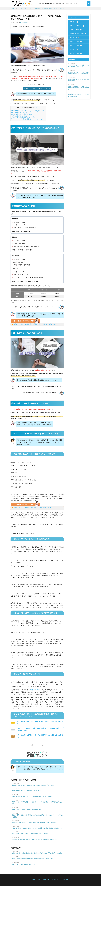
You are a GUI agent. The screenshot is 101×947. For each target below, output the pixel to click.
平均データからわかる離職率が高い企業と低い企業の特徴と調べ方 (32, 508)
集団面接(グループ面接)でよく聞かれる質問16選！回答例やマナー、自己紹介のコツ (35, 822)
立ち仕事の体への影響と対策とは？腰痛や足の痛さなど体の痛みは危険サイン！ (34, 839)
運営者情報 (46, 879)
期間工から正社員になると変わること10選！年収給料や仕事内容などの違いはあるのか (78, 88)
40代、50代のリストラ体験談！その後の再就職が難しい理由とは (30, 833)
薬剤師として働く (76, 41)
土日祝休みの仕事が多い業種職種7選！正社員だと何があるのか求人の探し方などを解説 (37, 853)
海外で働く (74, 49)
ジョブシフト (20, 8)
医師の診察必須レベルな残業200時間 (21, 115)
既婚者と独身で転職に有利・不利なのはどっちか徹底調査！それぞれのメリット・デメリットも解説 (37, 816)
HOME (13, 8)
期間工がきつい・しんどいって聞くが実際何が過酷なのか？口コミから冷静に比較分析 (78, 72)
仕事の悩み (41, 3)
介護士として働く (76, 45)
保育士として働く (76, 53)
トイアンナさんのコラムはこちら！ (37, 88)
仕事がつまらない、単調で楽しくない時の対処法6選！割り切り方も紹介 (32, 796)
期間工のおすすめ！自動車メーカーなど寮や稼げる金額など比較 (78, 95)
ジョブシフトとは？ (37, 879)
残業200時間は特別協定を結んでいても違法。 (24, 117)
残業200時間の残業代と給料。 (20, 113)
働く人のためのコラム (50, 3)
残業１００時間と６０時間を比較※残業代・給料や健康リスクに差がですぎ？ (35, 324)
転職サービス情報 (60, 3)
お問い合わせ (66, 879)
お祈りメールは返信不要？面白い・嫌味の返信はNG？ (27, 809)
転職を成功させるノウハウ (71, 3)
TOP (36, 3)
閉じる (37, 107)
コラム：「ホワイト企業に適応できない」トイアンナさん (27, 119)
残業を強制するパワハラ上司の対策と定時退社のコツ (27, 791)
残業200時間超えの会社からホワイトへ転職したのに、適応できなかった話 (49, 8)
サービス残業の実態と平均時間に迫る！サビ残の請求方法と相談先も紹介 (32, 858)
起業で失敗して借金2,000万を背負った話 (23, 864)
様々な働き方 (74, 37)
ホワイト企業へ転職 (34, 690)
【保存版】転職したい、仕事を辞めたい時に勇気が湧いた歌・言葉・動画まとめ (34, 785)
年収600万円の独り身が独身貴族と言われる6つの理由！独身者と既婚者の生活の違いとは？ (38, 828)
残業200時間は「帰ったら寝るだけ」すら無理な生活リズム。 (28, 111)
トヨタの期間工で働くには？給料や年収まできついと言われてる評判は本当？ (78, 65)
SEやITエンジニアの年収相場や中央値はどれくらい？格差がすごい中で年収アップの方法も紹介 (37, 803)
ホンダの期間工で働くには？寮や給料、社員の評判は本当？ (78, 80)
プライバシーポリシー (55, 879)
